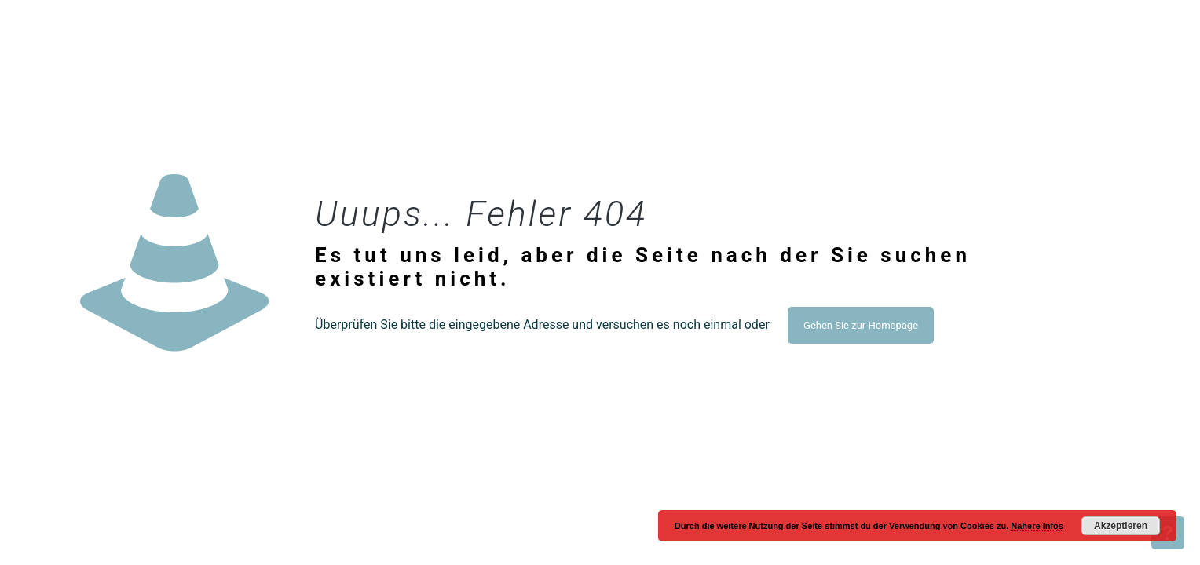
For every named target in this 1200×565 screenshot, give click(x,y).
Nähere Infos (1037, 525)
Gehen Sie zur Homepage (860, 325)
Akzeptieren (1120, 525)
